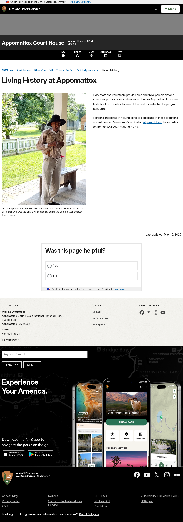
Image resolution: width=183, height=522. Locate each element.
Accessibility (10, 496)
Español (99, 324)
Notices (53, 496)
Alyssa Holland (152, 122)
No (55, 276)
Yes (55, 265)
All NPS (32, 365)
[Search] (45, 354)
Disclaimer (101, 506)
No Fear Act (102, 501)
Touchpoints (120, 289)
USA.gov (147, 501)
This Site (11, 365)
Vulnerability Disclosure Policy (160, 496)
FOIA (5, 506)
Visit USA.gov (89, 514)
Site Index (100, 318)
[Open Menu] (170, 9)
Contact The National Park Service (65, 503)
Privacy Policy (11, 501)
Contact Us (10, 339)
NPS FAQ (100, 496)
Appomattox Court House (33, 42)
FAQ (97, 312)
